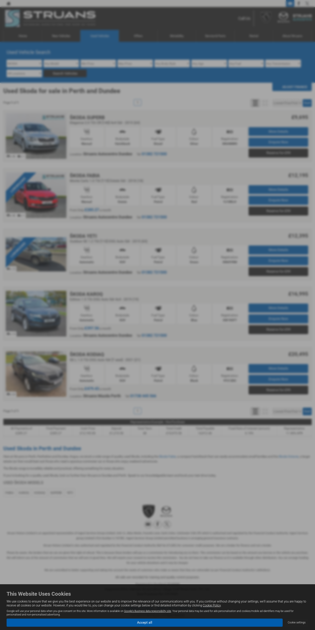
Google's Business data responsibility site (147, 611)
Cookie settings (297, 622)
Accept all (144, 622)
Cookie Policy (212, 605)
